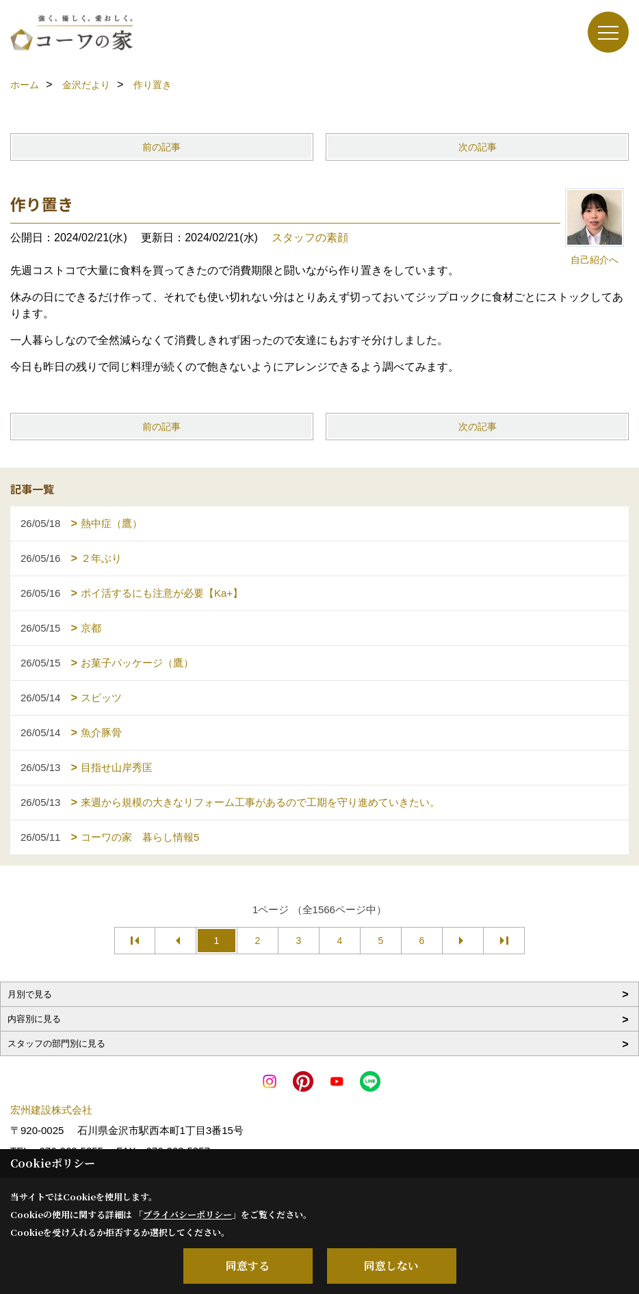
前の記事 (161, 146)
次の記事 (477, 146)
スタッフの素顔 (310, 237)
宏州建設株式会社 (51, 1110)
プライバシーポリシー (187, 1214)
